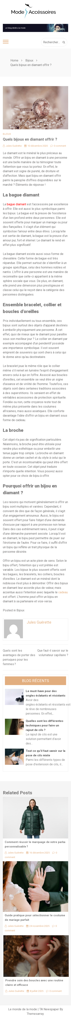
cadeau (63, 592)
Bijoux (7, 134)
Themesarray (35, 1014)
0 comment (58, 145)
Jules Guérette (12, 145)
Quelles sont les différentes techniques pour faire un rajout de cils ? (44, 725)
